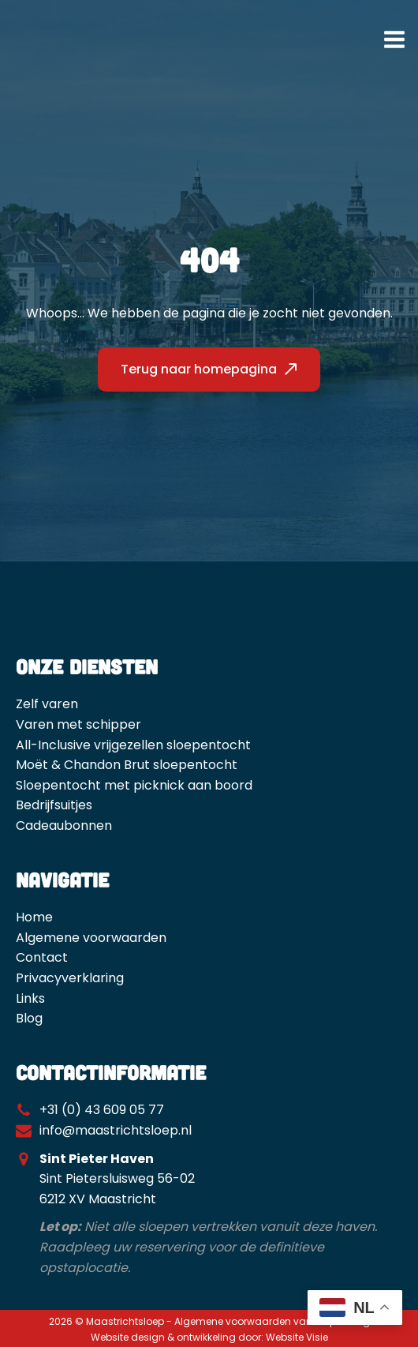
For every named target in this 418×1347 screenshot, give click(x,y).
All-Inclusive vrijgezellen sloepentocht (133, 745)
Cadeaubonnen (64, 825)
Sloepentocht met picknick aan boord (134, 785)
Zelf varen (47, 704)
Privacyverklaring (70, 978)
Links (30, 998)
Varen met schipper (78, 724)
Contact (42, 957)
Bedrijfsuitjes (54, 805)
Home (34, 917)
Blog (29, 1018)
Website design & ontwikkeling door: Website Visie (209, 1337)
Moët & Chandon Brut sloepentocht (126, 765)
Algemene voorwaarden (91, 938)
